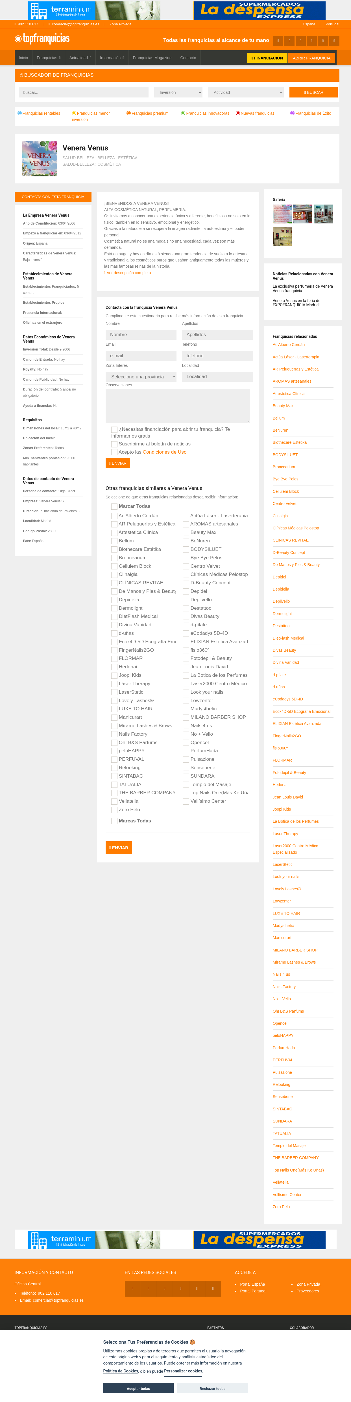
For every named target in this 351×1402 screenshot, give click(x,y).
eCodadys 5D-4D (205, 628)
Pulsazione (199, 754)
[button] (177, 75)
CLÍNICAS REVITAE (137, 578)
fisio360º (196, 645)
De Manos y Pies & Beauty (143, 586)
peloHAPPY (128, 746)
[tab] (177, 75)
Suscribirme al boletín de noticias (151, 439)
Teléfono (189, 342)
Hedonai (124, 662)
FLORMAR (127, 654)
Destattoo (197, 603)
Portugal (332, 24)
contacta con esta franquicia (53, 197)
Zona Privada (120, 24)
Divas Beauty (201, 612)
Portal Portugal (253, 1291)
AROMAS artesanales (210, 519)
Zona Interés (117, 362)
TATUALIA (126, 780)
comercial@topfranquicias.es (74, 24)
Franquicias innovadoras (205, 113)
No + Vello (198, 729)
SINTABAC (127, 771)
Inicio (23, 58)
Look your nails (203, 687)
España (309, 24)
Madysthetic (200, 704)
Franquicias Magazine (152, 58)
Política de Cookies (120, 1371)
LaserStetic (127, 687)
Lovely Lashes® (132, 696)
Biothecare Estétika (136, 544)
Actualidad (80, 58)
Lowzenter (198, 696)
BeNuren (196, 536)
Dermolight (127, 603)
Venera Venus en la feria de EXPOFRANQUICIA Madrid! (297, 302)
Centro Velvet (201, 561)
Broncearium (129, 553)
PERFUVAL (127, 754)
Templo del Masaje (207, 780)
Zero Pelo (125, 805)
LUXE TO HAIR (132, 704)
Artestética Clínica (134, 527)
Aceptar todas (138, 1389)
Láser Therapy (130, 679)
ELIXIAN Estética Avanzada (215, 637)
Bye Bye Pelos (203, 553)
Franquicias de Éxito (310, 113)
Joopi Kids (126, 670)
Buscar (314, 92)
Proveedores (308, 1291)
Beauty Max (199, 527)
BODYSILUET (202, 544)
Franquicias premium (148, 113)
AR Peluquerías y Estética (143, 519)
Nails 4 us (197, 721)
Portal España (252, 1284)
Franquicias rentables (39, 113)
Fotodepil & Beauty (207, 654)
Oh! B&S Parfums (134, 738)
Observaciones (119, 380)
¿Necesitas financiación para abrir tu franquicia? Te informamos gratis (170, 428)
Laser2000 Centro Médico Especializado (215, 679)
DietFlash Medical (134, 612)
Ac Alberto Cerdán (134, 511)
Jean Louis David (205, 662)
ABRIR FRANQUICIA (311, 58)
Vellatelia (124, 796)
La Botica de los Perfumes (215, 670)
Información (112, 58)
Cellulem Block (131, 561)
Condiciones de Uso (165, 447)
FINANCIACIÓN (267, 58)
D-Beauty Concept (206, 578)
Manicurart (126, 712)
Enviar (118, 458)
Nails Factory (129, 729)
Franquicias (49, 58)
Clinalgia (124, 570)
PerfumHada (200, 746)
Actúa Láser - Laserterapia (215, 511)
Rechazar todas (212, 1389)
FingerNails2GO (132, 645)
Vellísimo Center (204, 796)
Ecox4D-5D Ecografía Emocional (143, 637)
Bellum (122, 536)
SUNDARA (199, 771)
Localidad (190, 362)
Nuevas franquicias (255, 113)
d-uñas (122, 628)
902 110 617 (26, 24)
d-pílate (195, 620)
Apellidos (190, 323)
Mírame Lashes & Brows (141, 721)
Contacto (188, 58)
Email (110, 342)
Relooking (126, 763)
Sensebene (199, 763)
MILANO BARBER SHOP (214, 712)
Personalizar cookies (183, 1371)
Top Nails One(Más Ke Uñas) (215, 788)
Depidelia (125, 595)
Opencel (196, 738)
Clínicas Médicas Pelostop (215, 570)
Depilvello (197, 595)
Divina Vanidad (131, 620)
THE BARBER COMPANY (143, 788)
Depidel (195, 586)
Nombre (113, 323)
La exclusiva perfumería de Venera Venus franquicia (303, 288)
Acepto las (149, 447)
